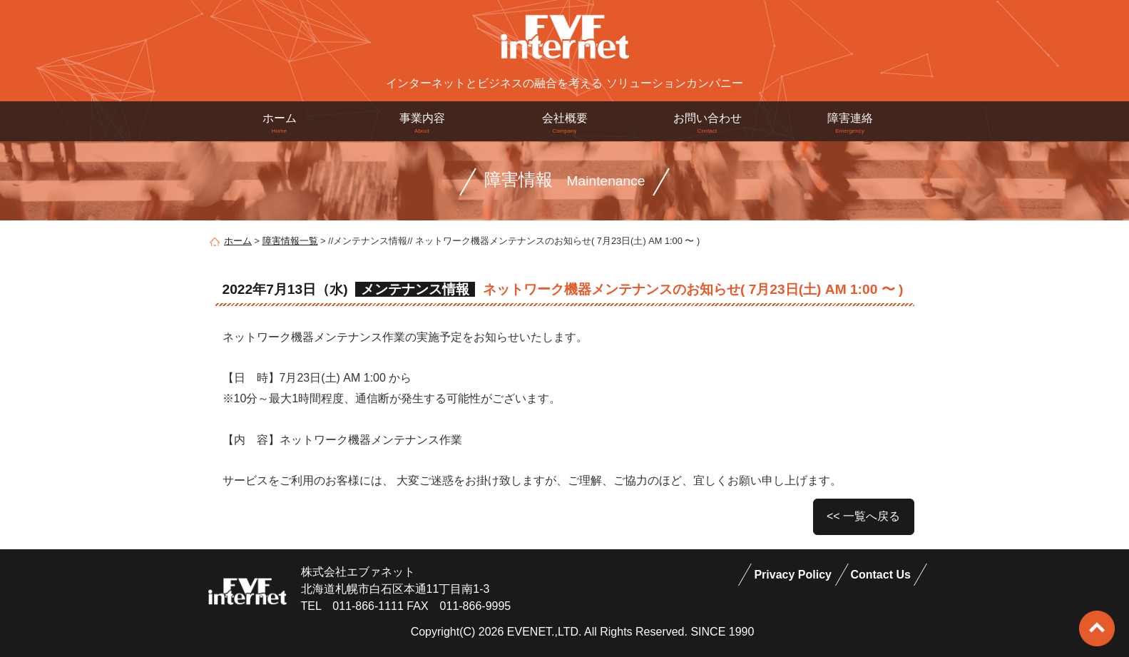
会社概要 (565, 123)
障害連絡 (850, 123)
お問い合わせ (707, 123)
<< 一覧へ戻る (863, 516)
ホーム (279, 123)
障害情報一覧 (290, 240)
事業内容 (422, 123)
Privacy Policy (793, 575)
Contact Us (880, 575)
